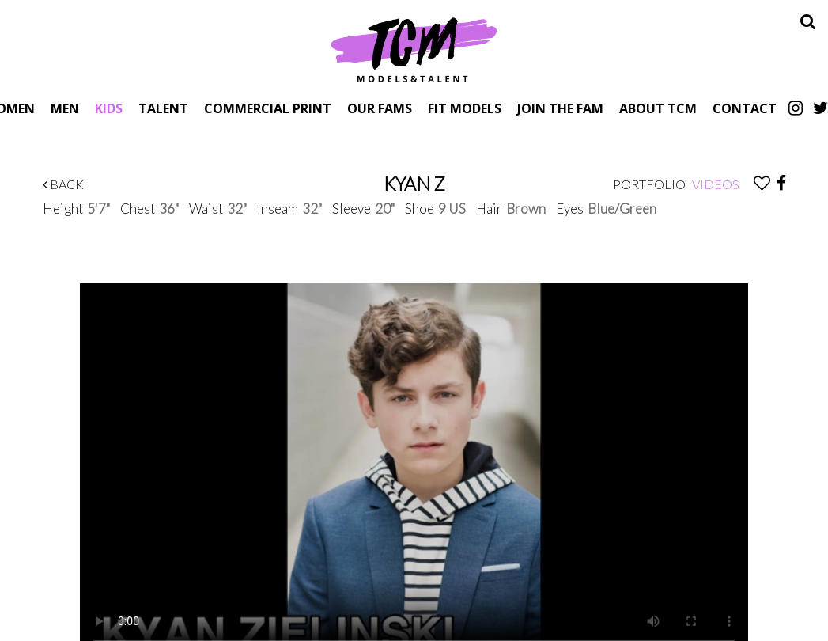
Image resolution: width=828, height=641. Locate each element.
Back (63, 184)
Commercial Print (267, 108)
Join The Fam (560, 108)
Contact (745, 108)
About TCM (658, 108)
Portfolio (649, 184)
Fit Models (464, 108)
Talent (163, 108)
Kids (109, 108)
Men (65, 108)
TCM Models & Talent (414, 49)
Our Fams (379, 108)
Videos (715, 184)
